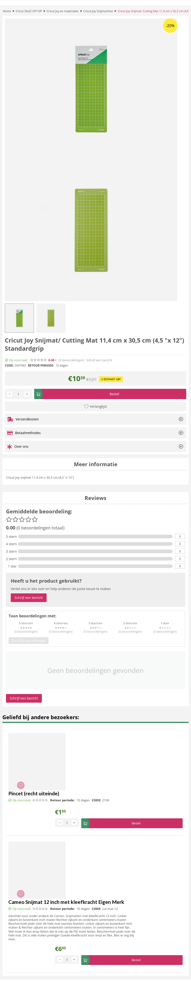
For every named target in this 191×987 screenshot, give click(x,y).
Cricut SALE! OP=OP (29, 11)
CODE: (9, 365)
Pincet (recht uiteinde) (33, 794)
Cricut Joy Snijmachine (98, 11)
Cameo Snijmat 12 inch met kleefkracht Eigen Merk (66, 902)
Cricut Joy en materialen (62, 11)
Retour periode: (41, 365)
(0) (71, 360)
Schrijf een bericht (99, 360)
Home (7, 11)
